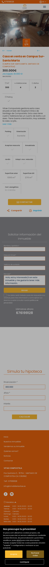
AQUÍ (19, 540)
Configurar (24, 562)
